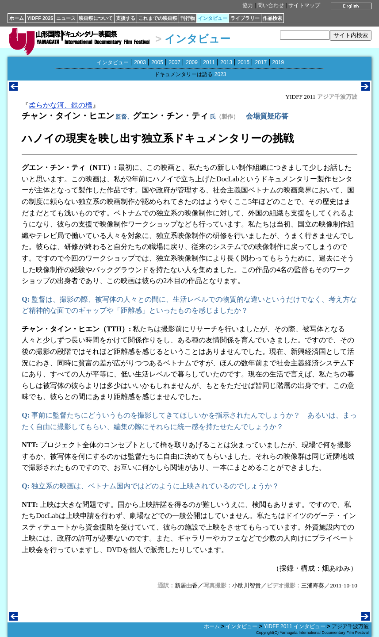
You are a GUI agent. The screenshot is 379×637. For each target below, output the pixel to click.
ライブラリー (245, 18)
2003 (140, 62)
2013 (226, 62)
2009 (192, 62)
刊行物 (187, 18)
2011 (209, 62)
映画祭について (96, 18)
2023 (220, 74)
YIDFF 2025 (40, 18)
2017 (261, 62)
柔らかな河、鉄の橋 (60, 105)
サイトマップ (304, 5)
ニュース (66, 18)
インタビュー (212, 18)
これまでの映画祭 (157, 18)
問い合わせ (270, 5)
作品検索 (272, 18)
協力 (247, 5)
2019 (278, 62)
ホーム (16, 18)
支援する (125, 18)
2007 (174, 62)
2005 (157, 62)
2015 (243, 62)
